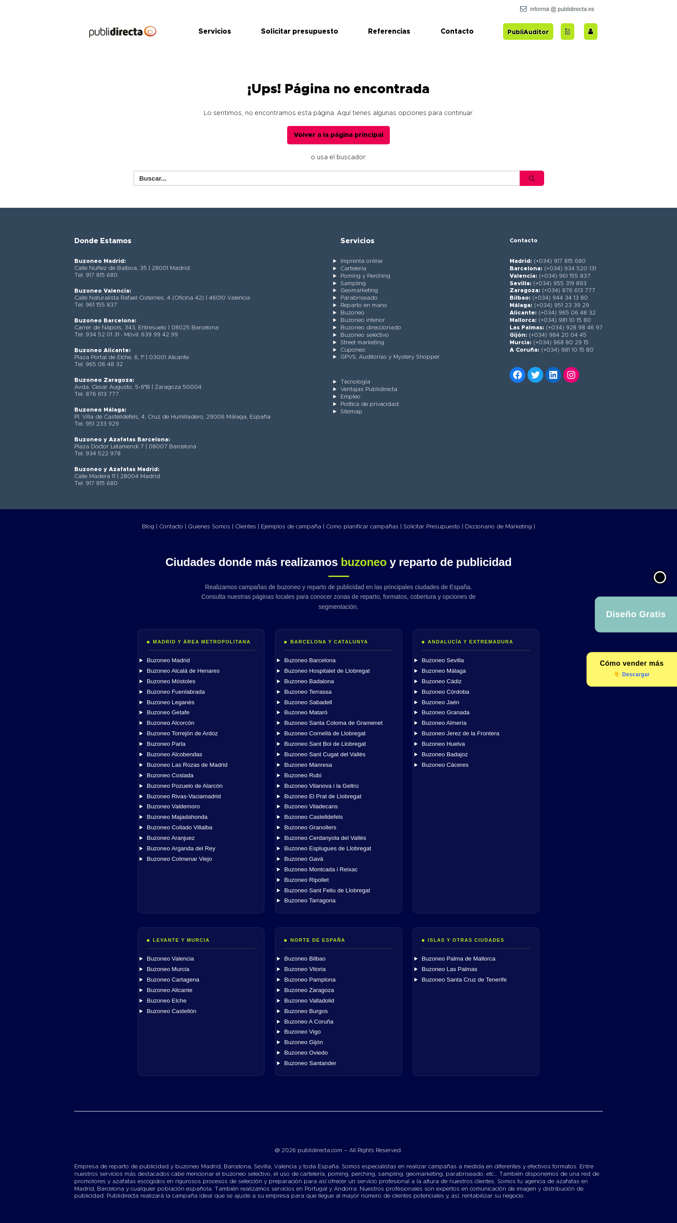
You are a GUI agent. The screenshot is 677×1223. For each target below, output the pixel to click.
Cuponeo (352, 350)
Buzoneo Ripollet (306, 879)
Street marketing (362, 342)
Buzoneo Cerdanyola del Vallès (325, 838)
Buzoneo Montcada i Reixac (321, 869)
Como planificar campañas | (364, 526)
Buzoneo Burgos (306, 1010)
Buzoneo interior (362, 320)
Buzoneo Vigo (302, 1031)
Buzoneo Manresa (308, 764)
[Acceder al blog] (567, 31)
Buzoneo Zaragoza (309, 989)
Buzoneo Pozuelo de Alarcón (184, 785)
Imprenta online (361, 261)
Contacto (457, 31)
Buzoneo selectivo (364, 335)
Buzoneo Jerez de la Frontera (461, 733)
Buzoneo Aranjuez (171, 838)
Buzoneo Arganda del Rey (181, 848)
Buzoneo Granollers (310, 827)
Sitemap (351, 412)
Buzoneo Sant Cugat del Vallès (324, 754)
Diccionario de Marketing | (500, 526)
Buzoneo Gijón (303, 1042)
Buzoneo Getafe (168, 712)
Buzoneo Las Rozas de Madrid (187, 764)
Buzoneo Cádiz (442, 681)
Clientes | (247, 526)
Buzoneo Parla (166, 744)
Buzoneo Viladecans (311, 806)
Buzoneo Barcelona (310, 660)
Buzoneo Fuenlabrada (176, 691)
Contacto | (172, 526)
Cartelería (353, 268)
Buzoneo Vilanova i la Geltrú (321, 785)
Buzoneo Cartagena (173, 979)
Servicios (214, 31)
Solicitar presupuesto (299, 31)
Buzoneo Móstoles (171, 681)
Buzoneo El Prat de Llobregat (322, 796)
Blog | (149, 526)
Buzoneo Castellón (171, 1010)
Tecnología (355, 382)
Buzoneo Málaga (444, 670)
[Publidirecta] (122, 31)
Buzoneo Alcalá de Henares (183, 670)
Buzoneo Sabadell (308, 702)
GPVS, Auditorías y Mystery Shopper (390, 357)
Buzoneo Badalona (309, 681)
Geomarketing (359, 291)
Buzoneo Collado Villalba (179, 827)
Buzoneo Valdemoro (173, 806)
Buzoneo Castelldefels (313, 817)
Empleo (350, 397)
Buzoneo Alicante (169, 989)
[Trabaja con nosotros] (590, 31)
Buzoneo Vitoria (305, 969)
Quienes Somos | (210, 526)
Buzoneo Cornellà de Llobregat (324, 733)
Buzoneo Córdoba (445, 691)
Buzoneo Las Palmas (450, 969)
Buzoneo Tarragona (310, 900)
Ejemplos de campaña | (292, 526)
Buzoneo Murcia (168, 969)
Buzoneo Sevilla (443, 660)
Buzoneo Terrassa (308, 691)
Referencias (389, 31)
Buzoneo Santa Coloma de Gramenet (333, 723)
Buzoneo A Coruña (308, 1021)
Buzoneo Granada (446, 712)
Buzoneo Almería (444, 723)
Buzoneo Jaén (440, 702)
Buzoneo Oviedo (306, 1052)
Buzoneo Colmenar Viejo (179, 858)
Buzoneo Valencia (170, 958)
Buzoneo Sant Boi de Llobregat (325, 744)
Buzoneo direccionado (370, 328)
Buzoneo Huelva (443, 744)
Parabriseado (359, 298)
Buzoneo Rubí (303, 775)
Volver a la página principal (338, 135)
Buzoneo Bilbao (305, 958)
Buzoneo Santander (310, 1063)
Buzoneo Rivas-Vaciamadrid (184, 796)
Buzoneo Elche (167, 1000)
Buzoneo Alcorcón (170, 723)
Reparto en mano (363, 305)
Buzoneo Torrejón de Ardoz (182, 733)
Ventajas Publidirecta (368, 389)
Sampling (353, 283)
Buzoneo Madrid (168, 660)
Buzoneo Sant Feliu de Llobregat (327, 890)
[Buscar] (328, 178)
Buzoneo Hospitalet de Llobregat (327, 670)
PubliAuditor (528, 32)
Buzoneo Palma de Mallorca (459, 958)
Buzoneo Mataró (305, 712)
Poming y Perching (365, 276)
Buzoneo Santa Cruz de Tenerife (464, 979)
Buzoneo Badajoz (445, 754)
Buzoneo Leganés (170, 702)
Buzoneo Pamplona (310, 979)
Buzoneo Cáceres (445, 764)
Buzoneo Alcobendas (174, 754)
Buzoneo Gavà (303, 858)
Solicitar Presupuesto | (433, 526)
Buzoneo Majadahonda (177, 817)
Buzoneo (352, 313)
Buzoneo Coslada (170, 775)
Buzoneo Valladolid (309, 1000)
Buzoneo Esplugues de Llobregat (327, 848)
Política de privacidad (369, 404)
